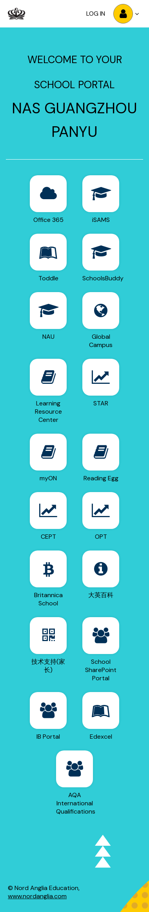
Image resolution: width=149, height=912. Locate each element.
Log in (95, 13)
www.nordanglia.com (37, 896)
